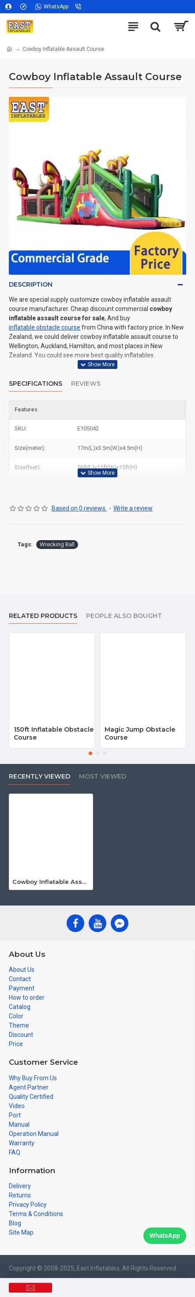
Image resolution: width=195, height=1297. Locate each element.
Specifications (35, 384)
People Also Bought (124, 616)
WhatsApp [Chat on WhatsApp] (165, 1235)
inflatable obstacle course (44, 327)
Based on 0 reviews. (79, 508)
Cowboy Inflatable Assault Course (51, 881)
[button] (90, 753)
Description (30, 284)
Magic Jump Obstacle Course (140, 733)
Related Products (43, 616)
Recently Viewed (39, 776)
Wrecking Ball (57, 544)
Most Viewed (102, 776)
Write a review (133, 508)
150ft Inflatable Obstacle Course (54, 733)
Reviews (86, 384)
